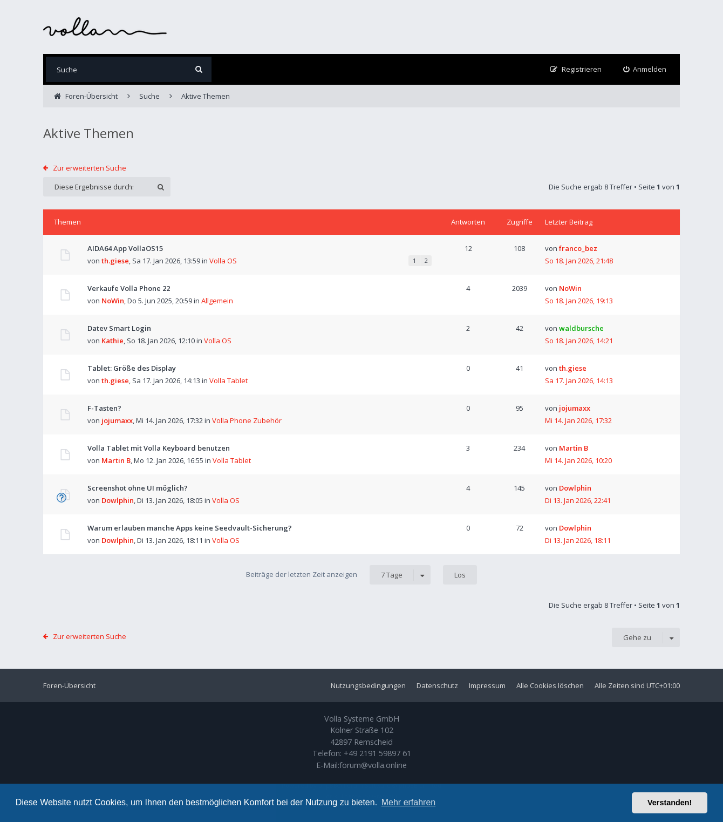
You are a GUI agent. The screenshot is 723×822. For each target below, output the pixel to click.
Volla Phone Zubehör (247, 420)
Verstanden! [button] (669, 802)
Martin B (116, 460)
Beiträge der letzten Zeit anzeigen (338, 575)
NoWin (112, 300)
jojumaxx (117, 420)
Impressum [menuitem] (487, 685)
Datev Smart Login (119, 328)
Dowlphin (117, 500)
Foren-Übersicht (69, 685)
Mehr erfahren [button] (408, 802)
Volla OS (223, 261)
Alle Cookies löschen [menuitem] (550, 685)
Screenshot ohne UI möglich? (137, 488)
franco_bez (578, 248)
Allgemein (217, 300)
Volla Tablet (228, 380)
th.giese (115, 261)
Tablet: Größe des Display (131, 368)
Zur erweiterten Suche (89, 168)
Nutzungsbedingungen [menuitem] (368, 685)
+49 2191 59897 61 (377, 753)
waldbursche (581, 328)
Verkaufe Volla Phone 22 (128, 288)
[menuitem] (645, 69)
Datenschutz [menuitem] (437, 685)
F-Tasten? (104, 408)
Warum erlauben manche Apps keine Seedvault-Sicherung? (189, 528)
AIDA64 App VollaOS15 (125, 248)
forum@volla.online (373, 765)
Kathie (112, 340)
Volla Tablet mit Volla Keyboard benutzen (158, 448)
